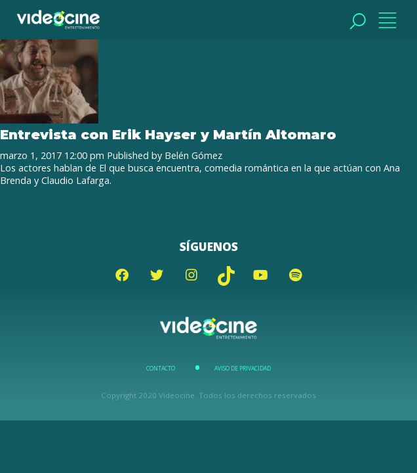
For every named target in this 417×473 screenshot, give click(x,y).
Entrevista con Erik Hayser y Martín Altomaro (168, 134)
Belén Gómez (193, 155)
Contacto (160, 368)
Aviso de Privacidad (242, 368)
